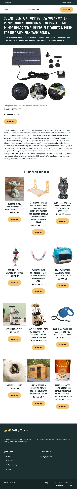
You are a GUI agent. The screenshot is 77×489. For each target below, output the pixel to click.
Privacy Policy (60, 485)
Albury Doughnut (14, 385)
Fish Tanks (43, 106)
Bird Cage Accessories (29, 106)
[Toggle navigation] (6, 9)
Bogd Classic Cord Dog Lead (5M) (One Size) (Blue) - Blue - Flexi (62, 332)
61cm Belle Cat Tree (14, 329)
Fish (19, 106)
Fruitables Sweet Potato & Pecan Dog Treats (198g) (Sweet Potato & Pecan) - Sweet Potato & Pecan (63, 391)
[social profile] (13, 3)
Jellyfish (10, 461)
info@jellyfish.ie (67, 3)
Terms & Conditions (64, 482)
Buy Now (10, 121)
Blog (9, 469)
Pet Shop (66, 10)
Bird (15, 106)
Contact (53, 482)
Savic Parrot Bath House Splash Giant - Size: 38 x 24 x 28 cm (62, 273)
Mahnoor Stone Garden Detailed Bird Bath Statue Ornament (14, 207)
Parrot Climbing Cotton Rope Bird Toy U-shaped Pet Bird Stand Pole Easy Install (38, 275)
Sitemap (69, 485)
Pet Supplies (12, 465)
